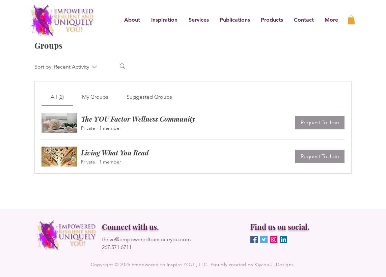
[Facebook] (254, 239)
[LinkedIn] (283, 239)
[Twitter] (264, 239)
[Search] (122, 66)
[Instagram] (273, 239)
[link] (351, 20)
